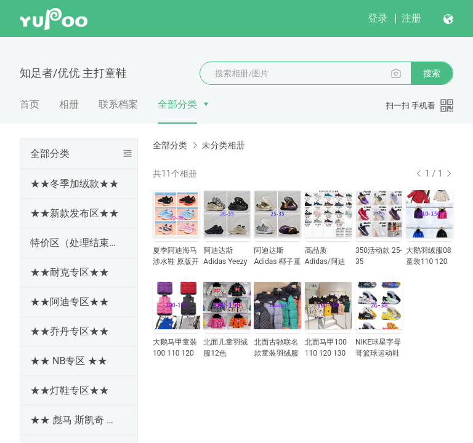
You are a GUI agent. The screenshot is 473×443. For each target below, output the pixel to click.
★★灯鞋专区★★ (69, 390)
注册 (411, 18)
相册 (69, 104)
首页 (29, 104)
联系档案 (118, 104)
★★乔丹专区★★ (69, 331)
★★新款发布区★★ (74, 213)
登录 (377, 18)
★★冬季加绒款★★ (74, 184)
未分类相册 (223, 145)
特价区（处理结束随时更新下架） (76, 243)
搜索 (431, 73)
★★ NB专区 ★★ (68, 361)
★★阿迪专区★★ (69, 302)
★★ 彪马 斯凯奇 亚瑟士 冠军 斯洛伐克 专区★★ (76, 420)
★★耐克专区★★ (69, 272)
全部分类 (177, 104)
